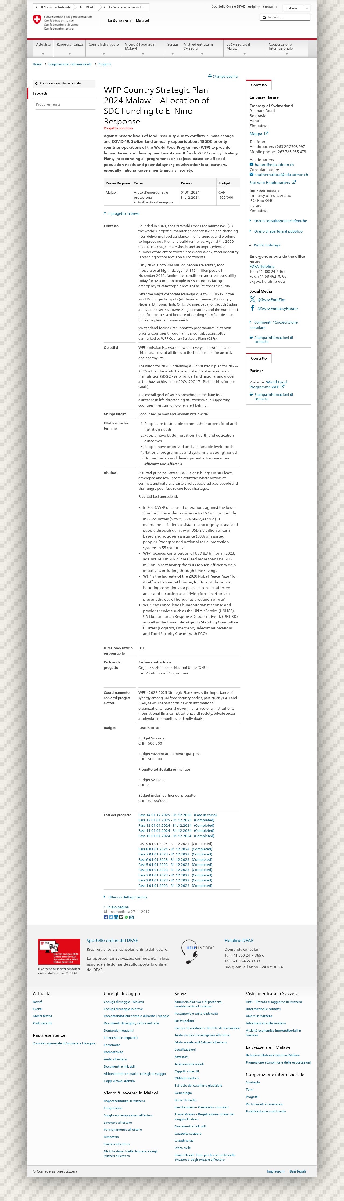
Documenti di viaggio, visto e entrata (131, 1023)
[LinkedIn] (116, 917)
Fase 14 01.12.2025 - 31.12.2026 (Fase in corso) (177, 815)
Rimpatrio (111, 1137)
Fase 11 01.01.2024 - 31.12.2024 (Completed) (176, 831)
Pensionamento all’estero (123, 1129)
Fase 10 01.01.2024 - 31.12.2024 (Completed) (176, 836)
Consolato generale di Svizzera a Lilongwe (64, 1043)
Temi (249, 1089)
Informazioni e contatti (263, 1009)
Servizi (172, 49)
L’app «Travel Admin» (119, 1081)
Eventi (37, 1009)
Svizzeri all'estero (117, 1144)
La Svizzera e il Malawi (245, 49)
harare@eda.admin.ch (274, 164)
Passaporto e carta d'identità (196, 1013)
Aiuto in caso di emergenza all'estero (202, 1035)
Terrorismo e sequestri (121, 1038)
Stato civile (183, 1148)
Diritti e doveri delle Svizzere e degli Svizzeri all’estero (130, 1153)
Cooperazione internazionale (287, 49)
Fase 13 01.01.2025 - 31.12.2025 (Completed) (176, 820)
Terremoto (112, 1045)
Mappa (259, 133)
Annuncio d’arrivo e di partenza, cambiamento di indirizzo (199, 1004)
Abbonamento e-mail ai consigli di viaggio (135, 1074)
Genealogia (183, 1093)
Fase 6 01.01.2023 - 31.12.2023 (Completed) (175, 860)
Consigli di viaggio (104, 49)
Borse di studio (185, 1100)
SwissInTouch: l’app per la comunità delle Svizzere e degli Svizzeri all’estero (205, 1157)
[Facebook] (106, 917)
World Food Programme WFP (268, 384)
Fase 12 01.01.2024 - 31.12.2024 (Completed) (176, 826)
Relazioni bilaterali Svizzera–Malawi (273, 1055)
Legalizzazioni (185, 1049)
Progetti (252, 1097)
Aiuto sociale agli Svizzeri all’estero (201, 1042)
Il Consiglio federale (56, 7)
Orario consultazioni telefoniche (280, 221)
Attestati (181, 1057)
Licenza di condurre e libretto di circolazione (207, 1028)
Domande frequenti (119, 1030)
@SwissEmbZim (271, 299)
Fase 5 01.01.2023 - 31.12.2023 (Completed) (175, 865)
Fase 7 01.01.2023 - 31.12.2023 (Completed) (175, 854)
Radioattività (113, 1052)
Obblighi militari (187, 1078)
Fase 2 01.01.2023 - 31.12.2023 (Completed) (175, 880)
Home (37, 64)
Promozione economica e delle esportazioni (278, 1062)
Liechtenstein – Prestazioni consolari (201, 1107)
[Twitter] (111, 917)
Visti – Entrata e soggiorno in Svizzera (274, 1002)
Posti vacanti (42, 1023)
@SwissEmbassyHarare (277, 308)
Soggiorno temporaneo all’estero (128, 1115)
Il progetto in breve (123, 214)
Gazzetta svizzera (188, 1133)
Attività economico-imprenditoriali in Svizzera (273, 1033)
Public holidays (267, 245)
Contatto (256, 84)
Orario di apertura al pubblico (278, 231)
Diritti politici (184, 1021)
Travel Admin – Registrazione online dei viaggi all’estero (204, 1116)
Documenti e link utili (119, 1066)
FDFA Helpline (262, 266)
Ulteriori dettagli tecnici (127, 897)
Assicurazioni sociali (189, 1064)
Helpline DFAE (239, 940)
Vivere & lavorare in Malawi (143, 49)
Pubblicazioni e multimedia (266, 1111)
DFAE (90, 7)
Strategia (253, 1082)
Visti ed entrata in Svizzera (202, 49)
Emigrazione (113, 1108)
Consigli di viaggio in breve (123, 1009)
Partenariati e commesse (264, 1104)
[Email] (131, 917)
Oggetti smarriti (187, 1071)
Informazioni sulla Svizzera (266, 1023)
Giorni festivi (42, 1016)
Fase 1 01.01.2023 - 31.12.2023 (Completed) (175, 886)
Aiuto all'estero (115, 1059)
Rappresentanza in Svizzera (124, 1101)
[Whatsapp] (126, 917)
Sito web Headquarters (273, 182)
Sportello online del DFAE (112, 940)
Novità (38, 1002)
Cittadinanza (184, 1140)
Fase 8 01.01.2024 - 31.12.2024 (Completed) (175, 849)
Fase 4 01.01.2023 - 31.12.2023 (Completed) (175, 870)
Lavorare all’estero (118, 1122)
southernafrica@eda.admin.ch (281, 174)
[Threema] (121, 917)
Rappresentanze (69, 49)
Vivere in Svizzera (259, 1016)
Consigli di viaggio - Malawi (124, 1002)
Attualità (43, 49)
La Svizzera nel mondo (125, 7)
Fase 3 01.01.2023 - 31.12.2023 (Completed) (175, 875)
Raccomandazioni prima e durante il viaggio (136, 1016)
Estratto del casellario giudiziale (198, 1085)
